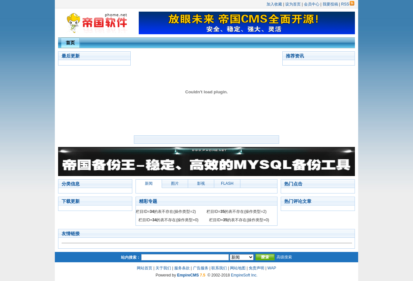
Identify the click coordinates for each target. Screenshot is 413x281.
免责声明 (256, 268)
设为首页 (293, 4)
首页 (70, 42)
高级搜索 (284, 257)
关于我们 (163, 268)
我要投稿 (330, 4)
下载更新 (71, 201)
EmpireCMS (188, 275)
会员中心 (311, 4)
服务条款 (182, 268)
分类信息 (71, 183)
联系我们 (219, 268)
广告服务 (200, 268)
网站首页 (144, 268)
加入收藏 (274, 4)
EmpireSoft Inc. (244, 275)
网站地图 (238, 268)
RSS (347, 4)
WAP (271, 268)
